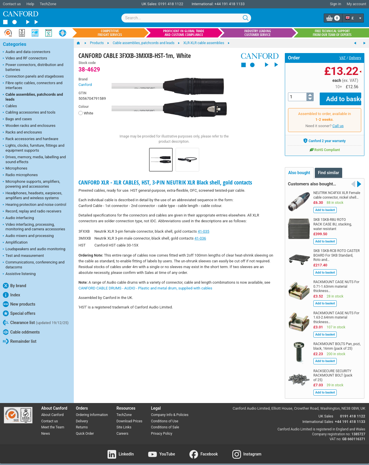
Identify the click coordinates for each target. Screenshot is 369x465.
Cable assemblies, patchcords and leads (33, 96)
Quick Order (85, 430)
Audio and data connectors (26, 52)
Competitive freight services (110, 33)
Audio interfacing (18, 218)
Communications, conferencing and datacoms (34, 264)
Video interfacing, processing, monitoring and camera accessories (34, 226)
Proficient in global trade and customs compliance (183, 33)
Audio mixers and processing (28, 236)
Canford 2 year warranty (324, 136)
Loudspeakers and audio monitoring (34, 249)
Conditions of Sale (165, 423)
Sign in (335, 4)
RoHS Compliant (324, 145)
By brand (14, 286)
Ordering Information (92, 410)
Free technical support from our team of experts (332, 33)
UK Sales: (149, 4)
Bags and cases (17, 119)
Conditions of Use (164, 417)
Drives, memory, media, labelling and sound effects (34, 159)
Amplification (15, 242)
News (45, 430)
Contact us (12, 4)
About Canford (52, 410)
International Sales (317, 417)
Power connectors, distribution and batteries (33, 67)
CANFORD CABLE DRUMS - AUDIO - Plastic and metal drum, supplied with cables (145, 288)
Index (11, 295)
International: (203, 4)
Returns (82, 423)
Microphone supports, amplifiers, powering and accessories (31, 184)
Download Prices (129, 417)
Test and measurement (23, 256)
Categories (14, 44)
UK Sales (326, 412)
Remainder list (19, 341)
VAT (343, 58)
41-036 (200, 238)
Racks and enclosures (22, 132)
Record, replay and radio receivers (32, 211)
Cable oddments (21, 332)
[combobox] (186, 18)
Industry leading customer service (257, 33)
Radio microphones (20, 175)
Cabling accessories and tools (29, 112)
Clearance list (36, 322)
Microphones (15, 168)
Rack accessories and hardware (30, 139)
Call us (338, 122)
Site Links (123, 423)
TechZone (48, 4)
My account (356, 4)
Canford (85, 84)
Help (30, 4)
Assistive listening (19, 274)
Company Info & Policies (170, 410)
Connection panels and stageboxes (33, 76)
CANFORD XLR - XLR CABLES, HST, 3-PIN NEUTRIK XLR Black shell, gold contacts (165, 182)
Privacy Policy (161, 430)
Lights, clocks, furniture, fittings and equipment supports (33, 148)
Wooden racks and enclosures (29, 126)
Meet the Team (52, 423)
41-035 (203, 231)
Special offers (19, 313)
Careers (122, 430)
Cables (10, 106)
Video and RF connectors (25, 58)
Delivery (355, 58)
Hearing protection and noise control (34, 205)
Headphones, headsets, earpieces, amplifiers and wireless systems (32, 195)
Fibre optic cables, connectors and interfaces (33, 85)
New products (19, 304)
